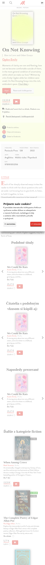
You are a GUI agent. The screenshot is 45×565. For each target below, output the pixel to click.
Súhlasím (36, 224)
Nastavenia (9, 224)
